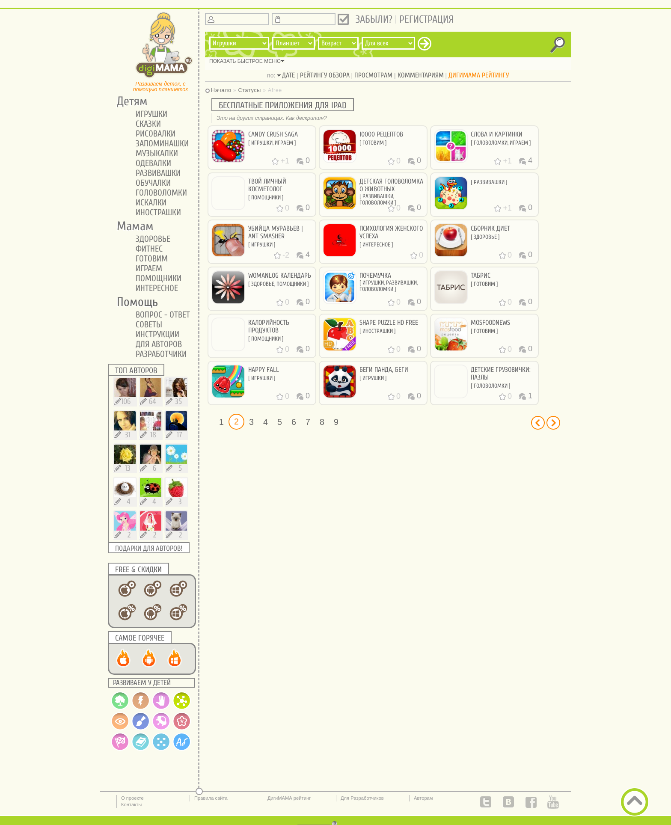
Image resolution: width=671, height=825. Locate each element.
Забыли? (374, 19)
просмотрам (373, 75)
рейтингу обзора (325, 75)
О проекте (132, 798)
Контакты (131, 804)
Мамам (132, 226)
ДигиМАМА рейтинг (289, 798)
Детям (129, 101)
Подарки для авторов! (148, 548)
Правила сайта (211, 798)
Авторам (423, 798)
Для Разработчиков (362, 798)
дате (288, 75)
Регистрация (426, 19)
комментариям (421, 75)
